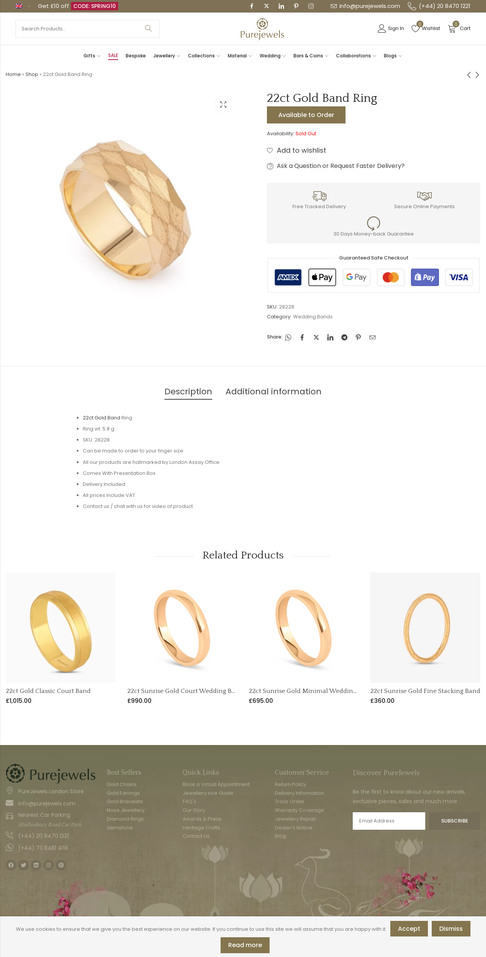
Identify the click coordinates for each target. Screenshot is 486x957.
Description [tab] (188, 391)
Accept (409, 928)
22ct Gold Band (101, 417)
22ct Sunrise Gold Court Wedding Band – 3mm (196, 691)
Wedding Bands (313, 316)
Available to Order (306, 115)
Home (13, 74)
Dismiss (451, 928)
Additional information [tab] (274, 391)
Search (148, 29)
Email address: (389, 821)
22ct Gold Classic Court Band (48, 691)
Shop (31, 74)
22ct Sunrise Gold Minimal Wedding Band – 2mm (322, 691)
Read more (245, 945)
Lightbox (223, 104)
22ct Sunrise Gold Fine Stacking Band (425, 691)
